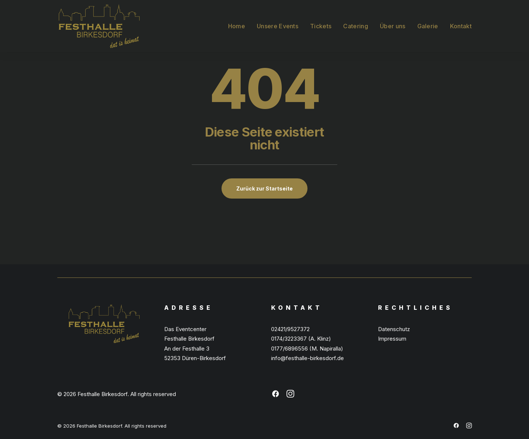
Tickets (320, 25)
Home (236, 25)
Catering (355, 25)
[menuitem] (239, 25)
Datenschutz (394, 329)
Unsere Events (277, 25)
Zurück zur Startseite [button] (264, 188)
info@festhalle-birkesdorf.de (307, 358)
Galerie (427, 25)
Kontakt (461, 25)
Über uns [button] (393, 25)
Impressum (392, 338)
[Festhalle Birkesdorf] (97, 25)
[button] (275, 395)
